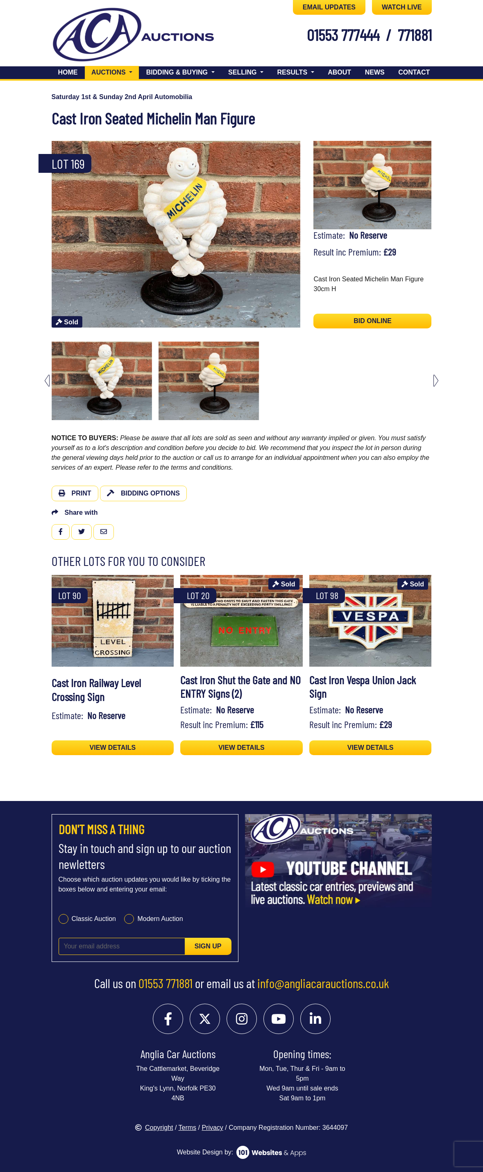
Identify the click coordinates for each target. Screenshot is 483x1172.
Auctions (115, 71)
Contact (414, 72)
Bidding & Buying (178, 72)
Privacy (212, 1127)
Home (68, 72)
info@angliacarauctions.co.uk (323, 983)
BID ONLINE (372, 320)
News (375, 72)
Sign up (208, 946)
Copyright (154, 1127)
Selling (243, 72)
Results (293, 72)
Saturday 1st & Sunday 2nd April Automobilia (122, 96)
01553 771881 (165, 983)
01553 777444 (343, 34)
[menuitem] (102, 381)
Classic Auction (94, 918)
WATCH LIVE (402, 7)
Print (75, 493)
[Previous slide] (47, 380)
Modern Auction (160, 918)
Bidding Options (143, 493)
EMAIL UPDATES (329, 7)
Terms (188, 1127)
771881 (415, 34)
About (339, 72)
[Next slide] (436, 380)
